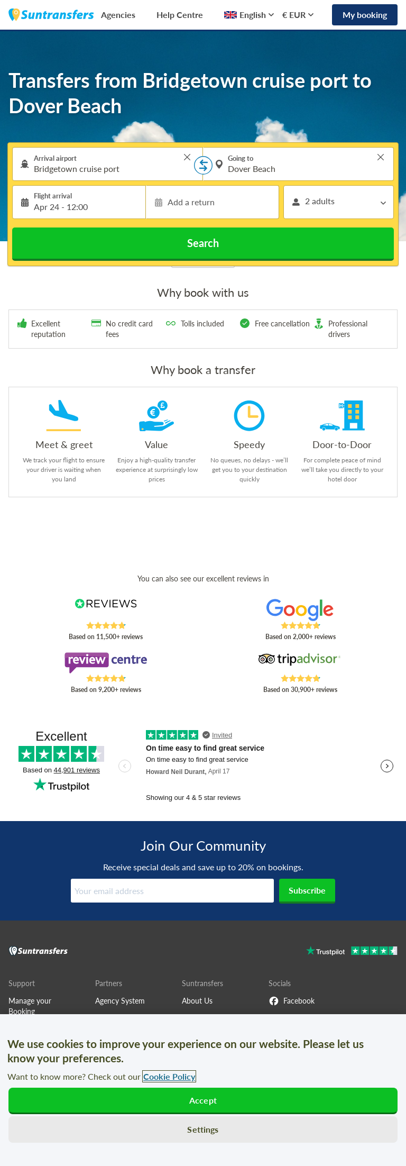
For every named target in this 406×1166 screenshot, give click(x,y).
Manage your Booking (29, 1006)
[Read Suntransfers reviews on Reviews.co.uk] (106, 610)
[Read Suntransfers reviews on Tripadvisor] (300, 663)
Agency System (120, 1000)
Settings (202, 1129)
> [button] (187, 157)
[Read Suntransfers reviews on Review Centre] (106, 663)
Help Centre (179, 15)
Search (203, 242)
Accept (203, 1100)
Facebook (292, 1001)
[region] (203, 1090)
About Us (197, 1000)
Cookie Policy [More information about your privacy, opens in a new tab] (169, 1076)
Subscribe (307, 890)
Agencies (118, 15)
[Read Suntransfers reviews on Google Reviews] (300, 610)
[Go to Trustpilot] (352, 952)
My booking (365, 15)
